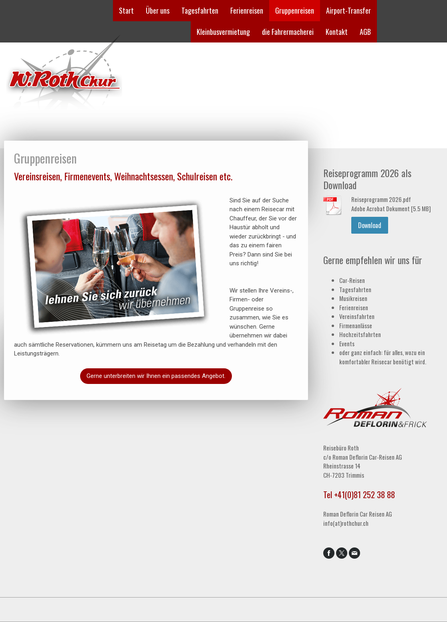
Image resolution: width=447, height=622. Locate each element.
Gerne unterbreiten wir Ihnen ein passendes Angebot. (156, 376)
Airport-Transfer (348, 10)
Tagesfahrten (199, 10)
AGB (365, 31)
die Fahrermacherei (288, 31)
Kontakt (337, 31)
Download (369, 225)
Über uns (157, 10)
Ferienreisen (246, 10)
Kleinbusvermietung (223, 31)
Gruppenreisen (294, 10)
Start (126, 10)
